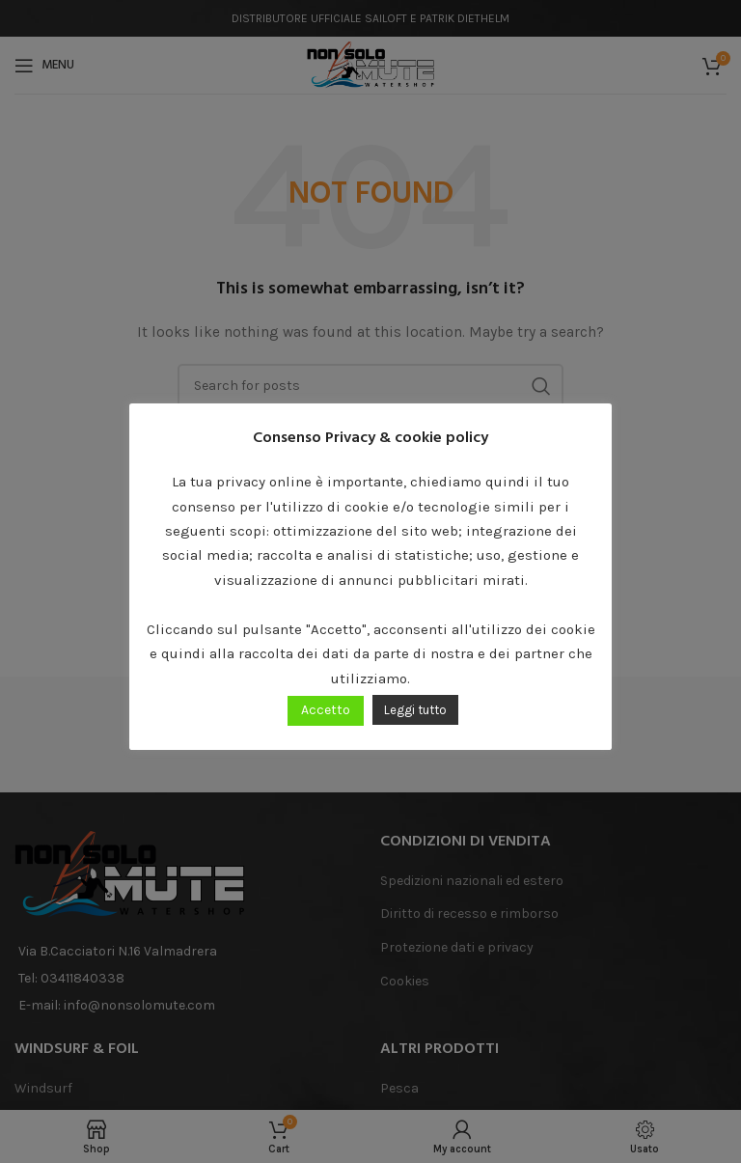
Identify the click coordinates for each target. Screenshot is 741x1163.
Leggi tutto (415, 710)
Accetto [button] (325, 710)
